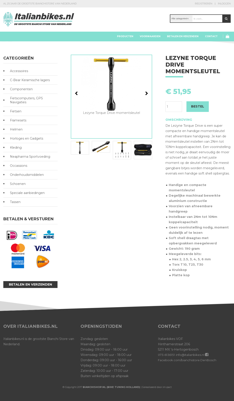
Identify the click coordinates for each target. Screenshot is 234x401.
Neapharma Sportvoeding (30, 157)
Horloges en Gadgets (26, 138)
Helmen (16, 129)
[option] (111, 85)
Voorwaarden (150, 36)
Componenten (21, 89)
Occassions (18, 166)
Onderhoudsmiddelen (27, 175)
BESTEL (197, 106)
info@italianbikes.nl (191, 355)
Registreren (203, 3)
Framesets (18, 120)
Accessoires (19, 71)
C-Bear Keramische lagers (30, 80)
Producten (125, 36)
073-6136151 (167, 355)
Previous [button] (77, 93)
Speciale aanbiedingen (27, 193)
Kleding (16, 148)
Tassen (15, 202)
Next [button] (146, 93)
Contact (211, 36)
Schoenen (18, 184)
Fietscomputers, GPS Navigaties (26, 100)
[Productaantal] (173, 106)
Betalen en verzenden (182, 36)
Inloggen (224, 3)
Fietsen (15, 111)
